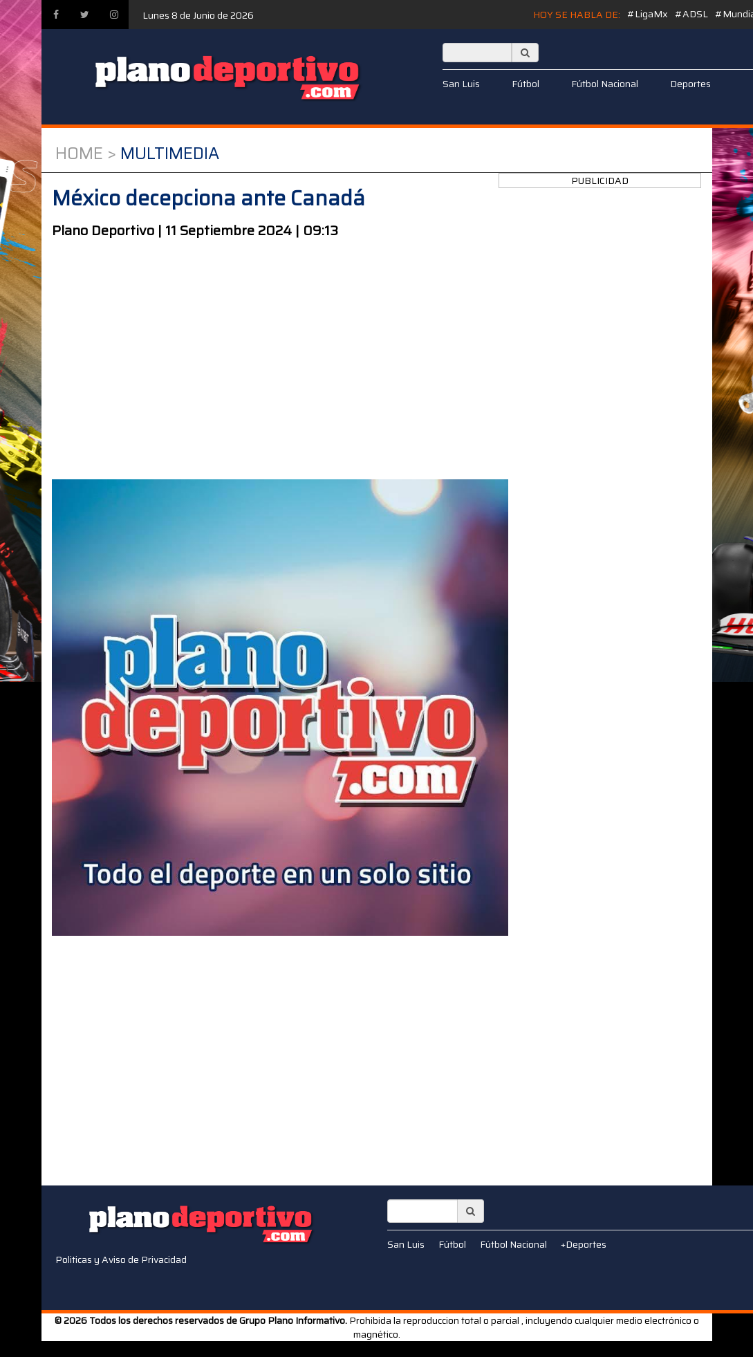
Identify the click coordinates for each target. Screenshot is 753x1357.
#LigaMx (647, 14)
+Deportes (583, 1244)
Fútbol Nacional (604, 84)
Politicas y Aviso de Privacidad (121, 1259)
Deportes (690, 84)
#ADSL (691, 14)
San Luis (461, 84)
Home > (85, 153)
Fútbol (525, 84)
